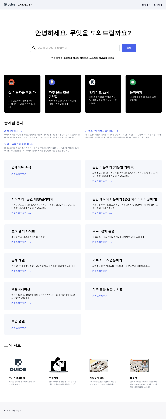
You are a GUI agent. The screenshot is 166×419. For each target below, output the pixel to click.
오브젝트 (93, 57)
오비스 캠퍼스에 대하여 (18, 144)
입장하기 (68, 57)
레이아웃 (84, 57)
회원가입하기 (13, 131)
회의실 (111, 57)
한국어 (145, 4)
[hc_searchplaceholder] (75, 48)
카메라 (76, 57)
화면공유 (103, 57)
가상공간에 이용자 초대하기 (102, 131)
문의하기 (158, 4)
